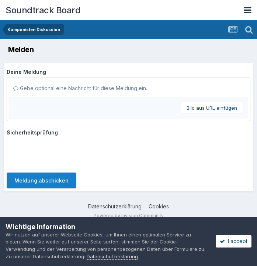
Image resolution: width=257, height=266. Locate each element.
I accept (233, 241)
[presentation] (63, 152)
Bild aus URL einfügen (212, 108)
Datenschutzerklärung (115, 206)
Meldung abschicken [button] (41, 180)
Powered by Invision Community (129, 215)
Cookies (159, 206)
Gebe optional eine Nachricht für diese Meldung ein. (80, 88)
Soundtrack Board (43, 10)
